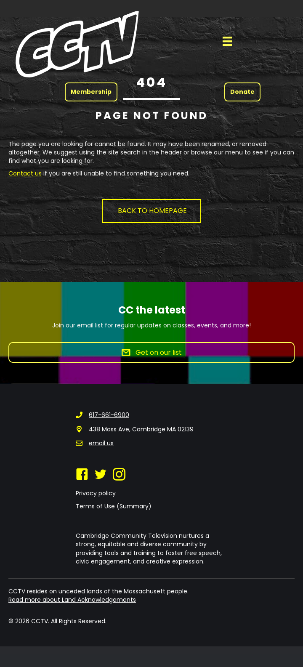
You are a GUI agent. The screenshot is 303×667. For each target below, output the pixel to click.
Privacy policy (96, 493)
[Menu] (227, 41)
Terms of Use (95, 506)
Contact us (25, 173)
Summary (134, 506)
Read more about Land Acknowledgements (72, 599)
